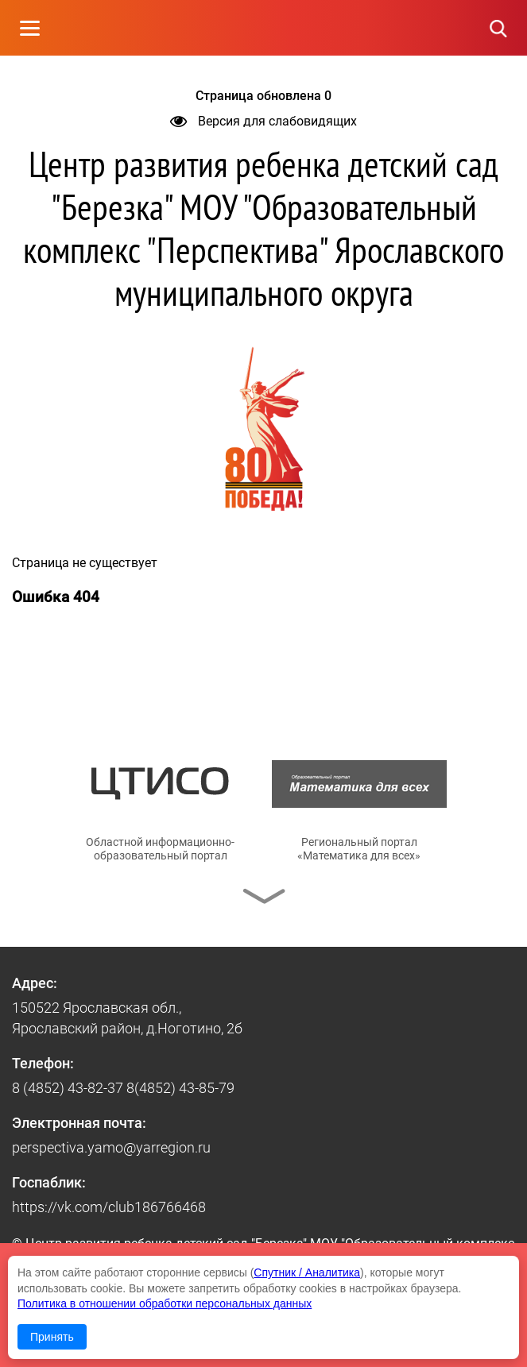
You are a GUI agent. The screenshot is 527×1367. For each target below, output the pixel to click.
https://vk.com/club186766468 (109, 1207)
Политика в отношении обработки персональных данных (164, 1303)
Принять (52, 1336)
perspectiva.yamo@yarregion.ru (111, 1147)
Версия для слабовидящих (263, 121)
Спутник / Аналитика (307, 1272)
